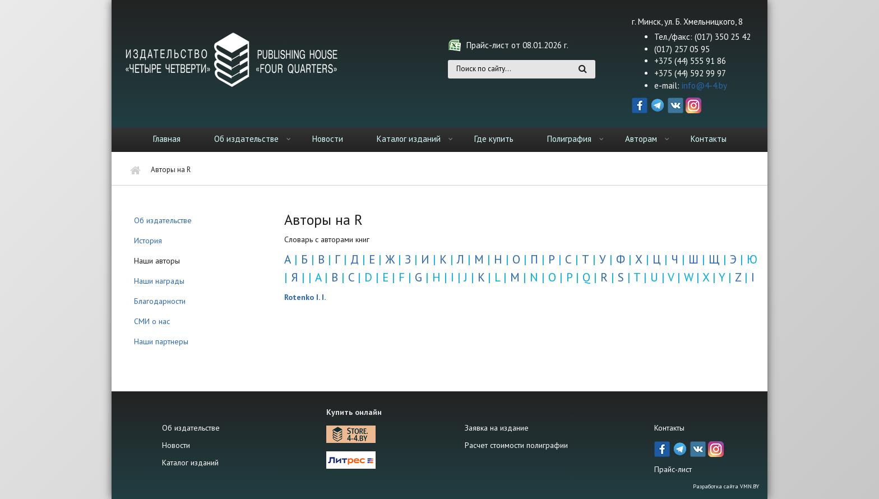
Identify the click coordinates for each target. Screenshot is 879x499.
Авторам (641, 138)
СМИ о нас (152, 321)
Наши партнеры (161, 341)
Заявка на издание (497, 428)
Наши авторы (157, 261)
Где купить (493, 138)
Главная (167, 138)
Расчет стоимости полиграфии (516, 445)
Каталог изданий (409, 138)
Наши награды (159, 281)
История (148, 240)
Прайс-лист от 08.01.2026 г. (517, 45)
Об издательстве (246, 138)
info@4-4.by (704, 85)
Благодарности (160, 301)
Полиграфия (569, 138)
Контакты (709, 138)
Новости (327, 138)
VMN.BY (749, 486)
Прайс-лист (673, 469)
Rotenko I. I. (305, 297)
